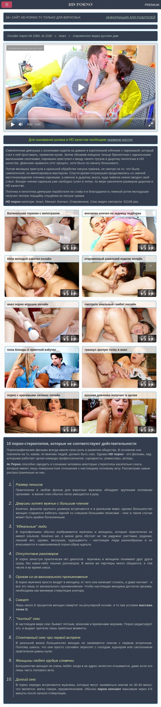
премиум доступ (119, 139)
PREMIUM (152, 4)
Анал (62, 36)
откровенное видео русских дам (95, 36)
